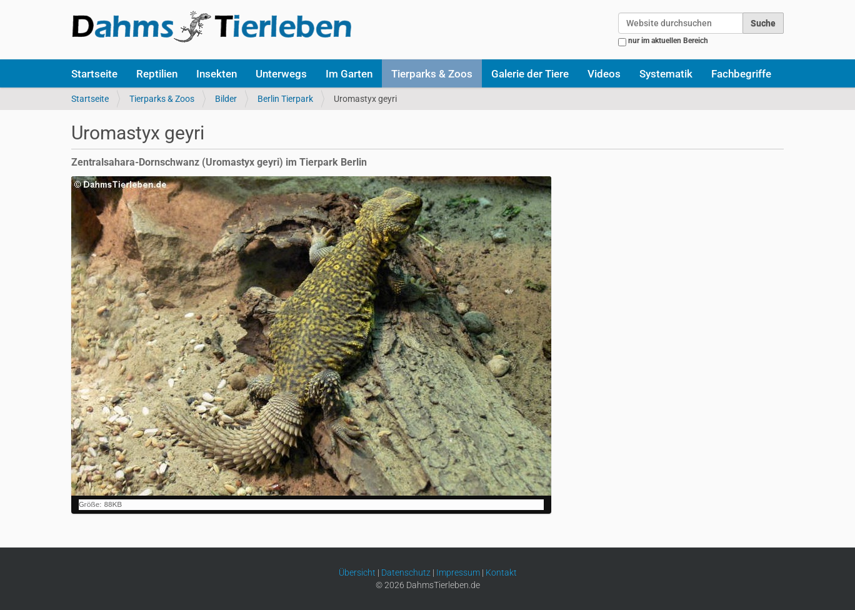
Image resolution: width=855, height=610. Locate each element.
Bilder (226, 99)
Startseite (94, 74)
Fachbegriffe (741, 74)
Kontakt (501, 573)
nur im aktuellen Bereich (668, 40)
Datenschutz (406, 573)
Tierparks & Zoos (431, 74)
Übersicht (357, 573)
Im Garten (349, 74)
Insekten (216, 74)
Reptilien (157, 74)
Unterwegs (281, 74)
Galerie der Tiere (530, 74)
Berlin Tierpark (285, 99)
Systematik (665, 74)
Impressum (458, 573)
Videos (604, 74)
